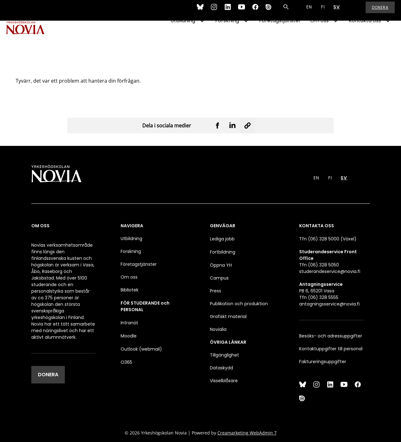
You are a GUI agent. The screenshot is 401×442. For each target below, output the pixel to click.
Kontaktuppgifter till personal (330, 349)
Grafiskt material (228, 316)
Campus (219, 278)
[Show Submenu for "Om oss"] (335, 37)
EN (309, 11)
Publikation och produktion (239, 304)
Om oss (319, 36)
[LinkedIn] (228, 11)
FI (323, 11)
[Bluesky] (200, 11)
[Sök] (286, 11)
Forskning (227, 36)
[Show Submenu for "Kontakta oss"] (388, 37)
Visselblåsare (224, 381)
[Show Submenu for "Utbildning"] (202, 37)
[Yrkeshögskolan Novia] (31, 36)
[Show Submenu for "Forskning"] (246, 37)
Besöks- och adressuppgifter (330, 336)
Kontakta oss (365, 36)
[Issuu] (269, 11)
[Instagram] (214, 11)
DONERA (48, 374)
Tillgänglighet (224, 355)
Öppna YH (221, 265)
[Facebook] (255, 11)
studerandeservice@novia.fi (329, 271)
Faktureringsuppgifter (322, 361)
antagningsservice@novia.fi (329, 304)
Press (215, 291)
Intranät (129, 323)
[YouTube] (241, 11)
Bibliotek (129, 290)
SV (336, 11)
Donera (380, 10)
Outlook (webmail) (141, 349)
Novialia (218, 329)
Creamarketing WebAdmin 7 (247, 433)
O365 (126, 362)
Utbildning (182, 36)
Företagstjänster (280, 36)
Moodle (129, 336)
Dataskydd (221, 368)
